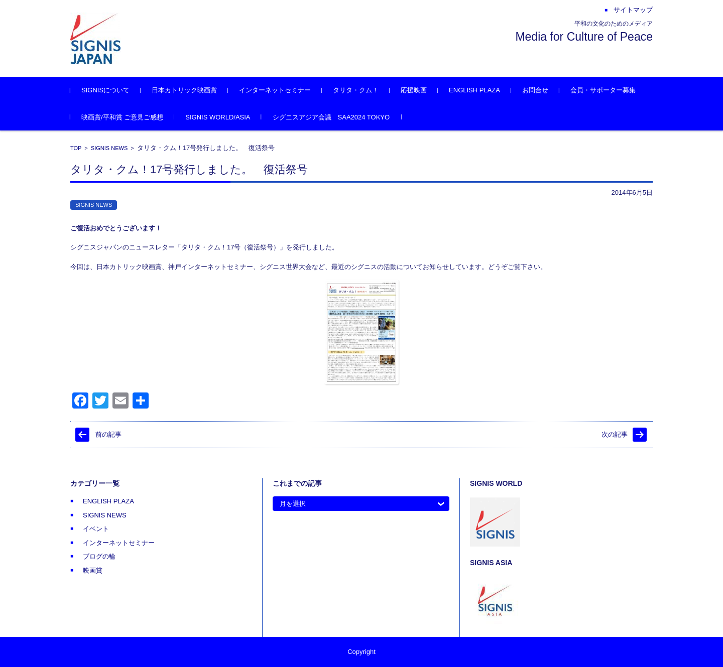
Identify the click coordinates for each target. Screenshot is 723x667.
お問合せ (535, 90)
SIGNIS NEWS (109, 148)
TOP (75, 148)
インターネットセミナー (275, 90)
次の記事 (614, 434)
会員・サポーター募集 (603, 90)
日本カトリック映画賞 (184, 90)
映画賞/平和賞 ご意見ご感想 (122, 117)
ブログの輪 (99, 556)
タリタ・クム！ (356, 90)
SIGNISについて (105, 90)
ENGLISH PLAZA (474, 90)
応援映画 (414, 90)
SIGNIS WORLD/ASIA (217, 117)
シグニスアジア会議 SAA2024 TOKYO (331, 117)
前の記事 (108, 434)
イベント (96, 528)
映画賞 (92, 570)
